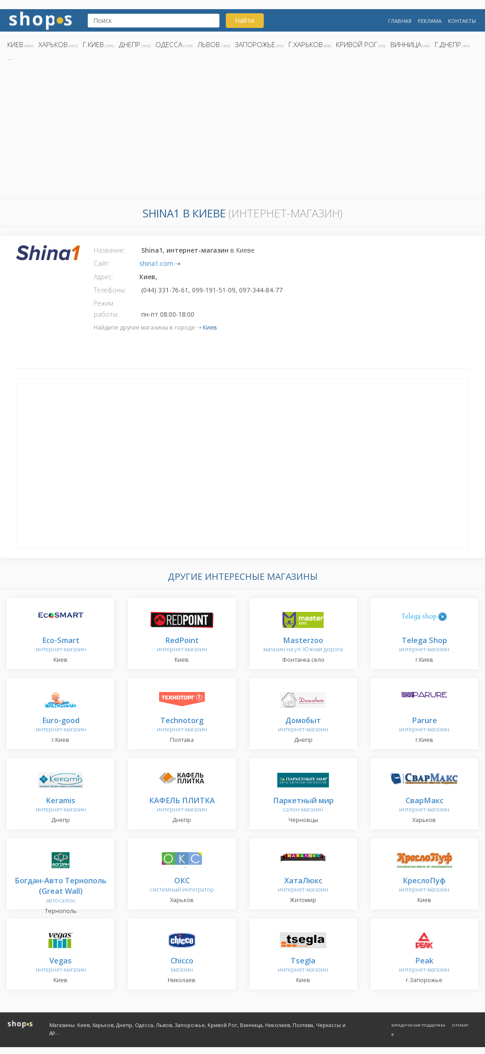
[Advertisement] (242, 132)
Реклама (430, 20)
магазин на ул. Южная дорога (303, 645)
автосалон (61, 890)
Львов (208, 44)
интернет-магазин (61, 645)
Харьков (53, 44)
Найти (244, 20)
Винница (405, 44)
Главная (399, 20)
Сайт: (102, 263)
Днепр (129, 44)
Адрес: (103, 276)
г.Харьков (305, 44)
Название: (109, 250)
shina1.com (156, 263)
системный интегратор (181, 885)
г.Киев (93, 44)
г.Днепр (448, 44)
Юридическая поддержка (418, 1024)
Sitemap (460, 1024)
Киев (15, 44)
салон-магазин (303, 805)
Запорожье (255, 44)
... (10, 57)
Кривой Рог (356, 44)
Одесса (168, 44)
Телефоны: (110, 290)
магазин (182, 965)
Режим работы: (106, 309)
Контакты (462, 20)
